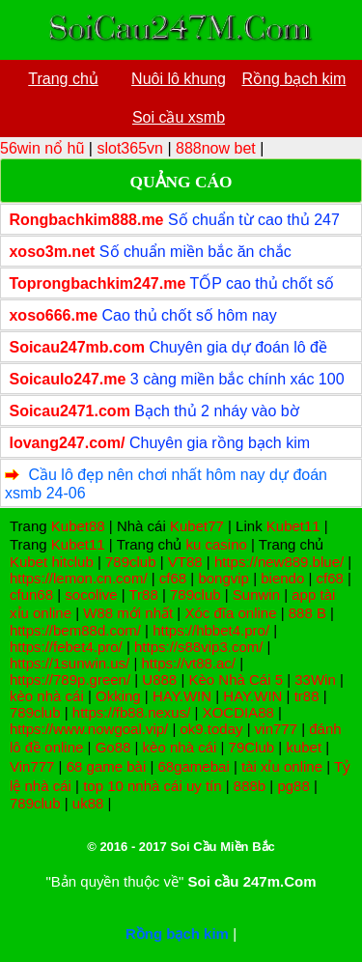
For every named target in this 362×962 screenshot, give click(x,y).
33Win (315, 679)
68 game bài (107, 766)
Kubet (28, 561)
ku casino (215, 544)
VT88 (185, 561)
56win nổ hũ (42, 148)
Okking (118, 696)
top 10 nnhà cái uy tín (152, 786)
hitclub (72, 561)
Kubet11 (293, 526)
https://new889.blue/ (279, 561)
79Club (252, 747)
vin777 (276, 729)
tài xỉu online (281, 766)
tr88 (307, 696)
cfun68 (31, 594)
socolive (91, 594)
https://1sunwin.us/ (69, 663)
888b (249, 786)
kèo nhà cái (47, 696)
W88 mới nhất (128, 613)
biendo (282, 578)
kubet (303, 747)
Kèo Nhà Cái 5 (235, 679)
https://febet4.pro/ (66, 646)
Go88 (113, 747)
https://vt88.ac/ (188, 663)
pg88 (293, 786)
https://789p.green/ (70, 679)
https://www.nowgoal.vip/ (89, 729)
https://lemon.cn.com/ (79, 578)
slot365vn (130, 148)
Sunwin (256, 594)
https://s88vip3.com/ (198, 646)
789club (130, 561)
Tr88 (142, 594)
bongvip (223, 578)
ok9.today (212, 729)
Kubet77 (197, 526)
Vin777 (32, 766)
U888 (159, 679)
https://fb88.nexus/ (131, 712)
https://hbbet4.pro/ (211, 630)
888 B (307, 613)
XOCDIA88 (238, 712)
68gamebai (194, 766)
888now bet (216, 148)
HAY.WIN (182, 696)
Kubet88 (78, 526)
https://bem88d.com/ (75, 630)
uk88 (88, 803)
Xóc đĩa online (230, 613)
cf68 (172, 578)
